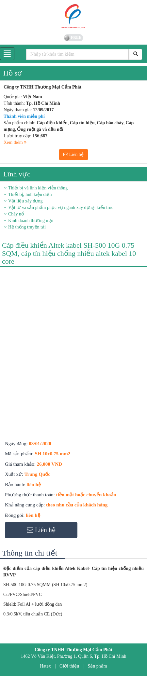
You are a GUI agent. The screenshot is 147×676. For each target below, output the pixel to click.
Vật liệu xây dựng (25, 201)
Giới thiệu (69, 666)
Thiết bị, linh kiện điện (30, 194)
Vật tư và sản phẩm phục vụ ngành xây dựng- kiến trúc (60, 207)
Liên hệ (73, 154)
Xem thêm (15, 142)
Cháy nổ (16, 214)
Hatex (45, 666)
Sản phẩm (97, 666)
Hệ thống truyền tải (27, 227)
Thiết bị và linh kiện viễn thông (38, 188)
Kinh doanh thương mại (30, 220)
